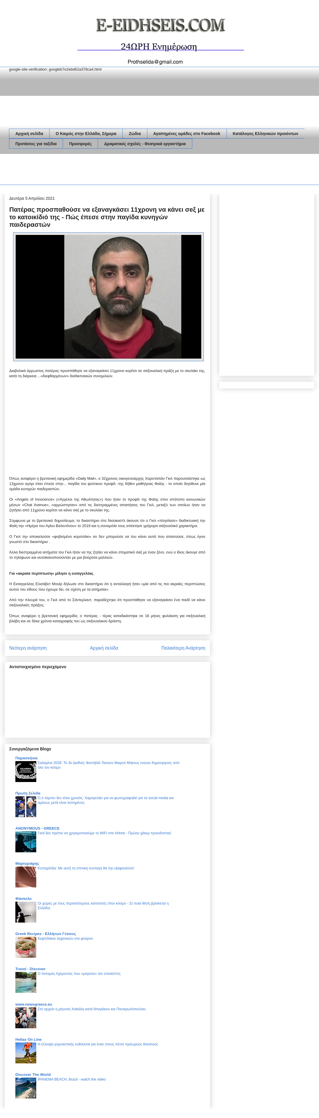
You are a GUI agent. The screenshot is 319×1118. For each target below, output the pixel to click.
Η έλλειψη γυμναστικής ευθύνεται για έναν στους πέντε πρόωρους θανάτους (98, 1044)
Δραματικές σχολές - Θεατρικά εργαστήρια (145, 143)
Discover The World (33, 1074)
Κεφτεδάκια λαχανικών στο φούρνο (65, 939)
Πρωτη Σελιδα (27, 793)
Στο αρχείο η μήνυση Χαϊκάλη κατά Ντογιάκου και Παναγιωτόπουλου (92, 1009)
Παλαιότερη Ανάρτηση (183, 648)
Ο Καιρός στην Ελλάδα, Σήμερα (86, 133)
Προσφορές (80, 143)
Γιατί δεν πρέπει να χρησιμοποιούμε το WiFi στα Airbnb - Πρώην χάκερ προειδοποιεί (104, 833)
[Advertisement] (114, 170)
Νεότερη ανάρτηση (28, 648)
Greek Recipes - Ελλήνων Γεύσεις (45, 934)
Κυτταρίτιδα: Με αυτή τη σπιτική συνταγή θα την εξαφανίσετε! (86, 868)
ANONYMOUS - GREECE (37, 828)
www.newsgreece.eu (33, 1004)
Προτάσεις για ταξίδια (36, 143)
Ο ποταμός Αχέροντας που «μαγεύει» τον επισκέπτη (79, 974)
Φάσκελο (23, 898)
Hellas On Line (28, 1039)
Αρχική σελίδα (29, 133)
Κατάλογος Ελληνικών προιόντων (265, 133)
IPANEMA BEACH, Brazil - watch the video (72, 1079)
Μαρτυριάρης (27, 863)
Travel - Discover (30, 969)
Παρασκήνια (26, 758)
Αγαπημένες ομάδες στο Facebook (186, 133)
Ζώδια (135, 133)
